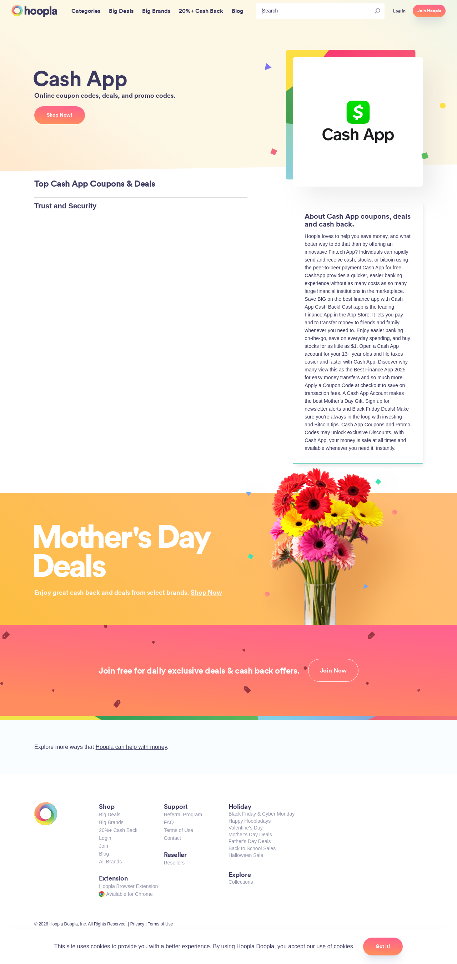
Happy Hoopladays (249, 821)
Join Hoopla (429, 10)
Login (105, 838)
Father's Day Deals (249, 841)
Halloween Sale (245, 855)
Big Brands (111, 822)
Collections (240, 882)
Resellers (174, 863)
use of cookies (334, 946)
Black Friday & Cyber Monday (261, 814)
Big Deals (109, 814)
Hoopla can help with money (131, 747)
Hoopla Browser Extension (128, 886)
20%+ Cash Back (118, 830)
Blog (104, 854)
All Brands (110, 861)
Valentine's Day (245, 828)
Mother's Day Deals (250, 834)
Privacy (137, 924)
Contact (172, 838)
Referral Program (183, 814)
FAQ (169, 822)
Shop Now (206, 592)
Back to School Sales (252, 848)
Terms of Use (178, 830)
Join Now (333, 670)
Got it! (383, 946)
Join (103, 846)
